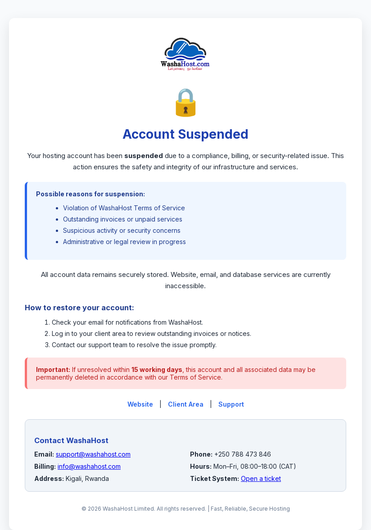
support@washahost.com (93, 454)
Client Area (186, 404)
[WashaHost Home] (185, 80)
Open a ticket (261, 478)
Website (140, 404)
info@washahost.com (89, 466)
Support (231, 404)
